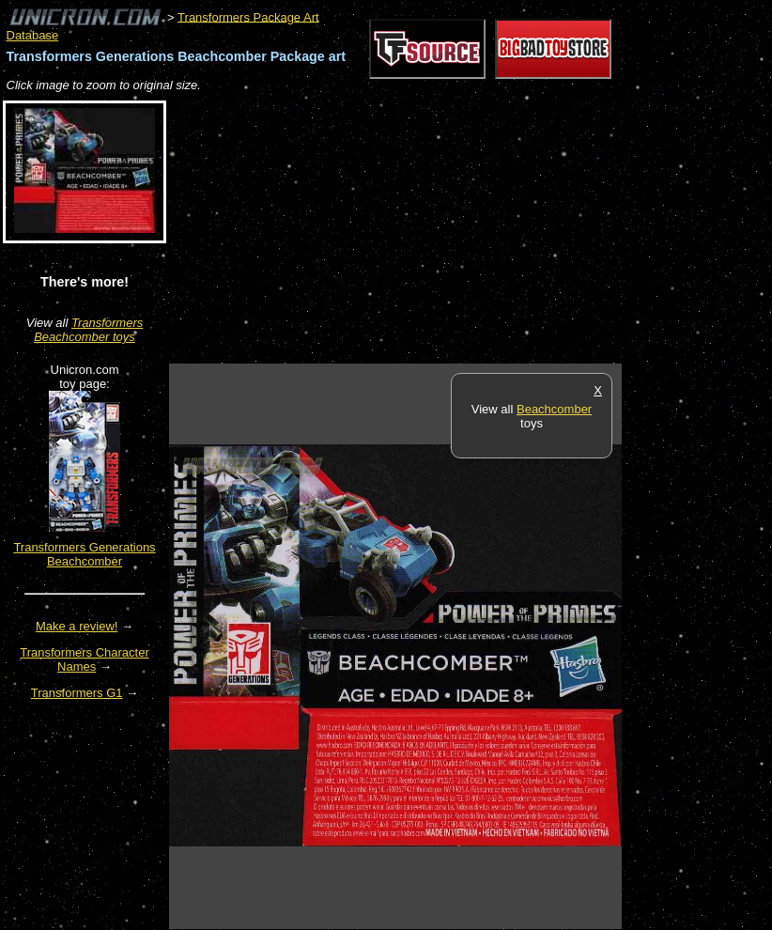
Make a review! (76, 626)
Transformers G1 (77, 693)
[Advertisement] (389, 229)
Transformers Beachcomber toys (88, 330)
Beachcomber (554, 409)
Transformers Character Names (84, 659)
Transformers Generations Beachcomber (84, 554)
